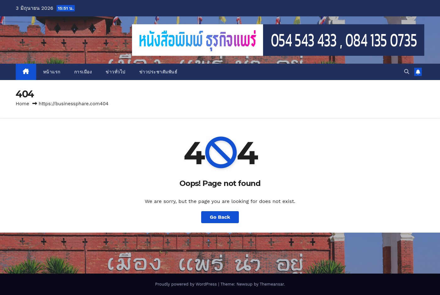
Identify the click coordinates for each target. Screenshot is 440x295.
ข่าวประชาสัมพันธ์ (158, 72)
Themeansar (272, 284)
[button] (406, 72)
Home (22, 104)
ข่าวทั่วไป (115, 72)
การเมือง (83, 72)
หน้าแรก (51, 72)
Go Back (220, 217)
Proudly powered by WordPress (186, 284)
